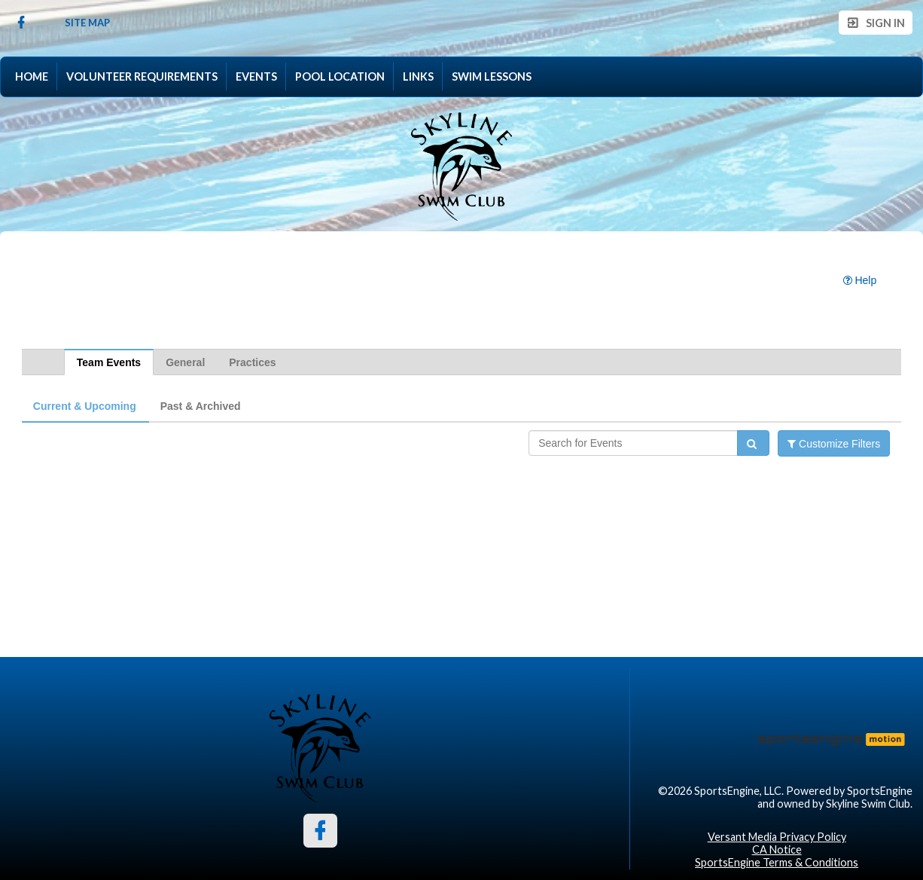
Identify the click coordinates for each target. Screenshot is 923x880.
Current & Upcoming (84, 406)
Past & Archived (200, 406)
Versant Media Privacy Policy (777, 836)
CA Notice (777, 849)
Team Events (109, 362)
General (185, 362)
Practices (252, 362)
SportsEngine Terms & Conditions (776, 862)
